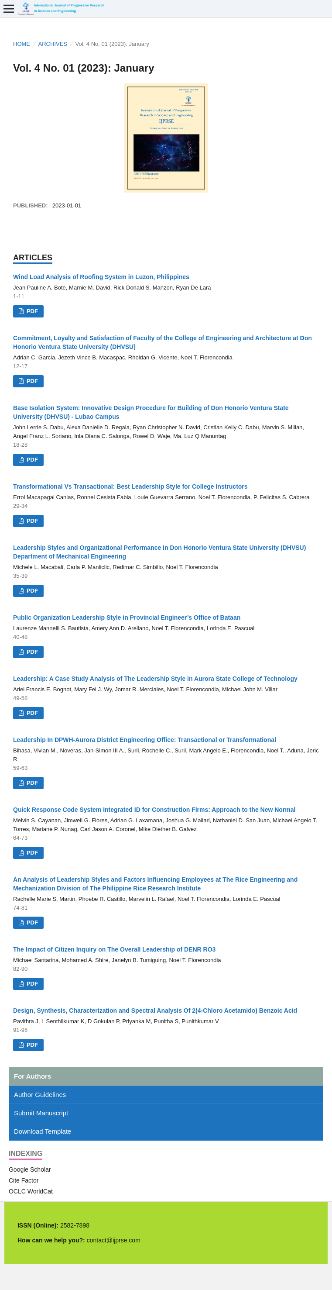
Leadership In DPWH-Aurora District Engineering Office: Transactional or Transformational (144, 739)
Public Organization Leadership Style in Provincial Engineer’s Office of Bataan (126, 617)
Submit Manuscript (41, 1113)
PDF (31, 311)
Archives (53, 44)
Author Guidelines (40, 1094)
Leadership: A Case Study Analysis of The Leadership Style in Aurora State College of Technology (155, 678)
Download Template (42, 1131)
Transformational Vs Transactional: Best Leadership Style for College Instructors (130, 486)
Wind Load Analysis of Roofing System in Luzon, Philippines (101, 276)
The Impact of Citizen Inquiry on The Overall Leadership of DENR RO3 (114, 949)
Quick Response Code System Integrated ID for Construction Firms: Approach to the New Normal (154, 809)
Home (21, 44)
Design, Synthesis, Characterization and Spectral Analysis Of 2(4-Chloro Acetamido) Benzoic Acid (155, 1010)
